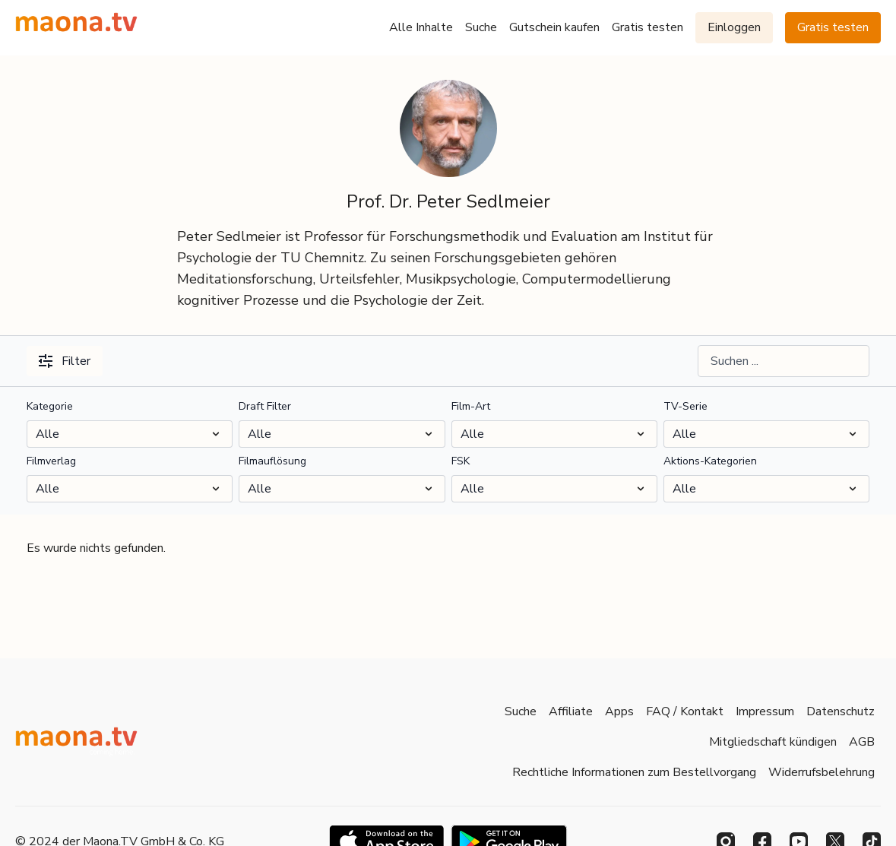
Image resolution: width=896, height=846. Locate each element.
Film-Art (470, 406)
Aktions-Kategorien (710, 461)
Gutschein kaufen (554, 27)
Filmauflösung (272, 461)
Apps (619, 711)
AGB (862, 742)
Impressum (765, 711)
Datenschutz (840, 711)
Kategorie (50, 406)
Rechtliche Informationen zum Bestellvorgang (634, 772)
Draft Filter (265, 406)
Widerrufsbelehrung (821, 772)
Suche (481, 27)
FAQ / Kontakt (684, 711)
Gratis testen (647, 27)
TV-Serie (685, 406)
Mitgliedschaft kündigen (773, 742)
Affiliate (571, 711)
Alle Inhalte (421, 27)
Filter (64, 361)
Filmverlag (51, 461)
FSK (460, 461)
